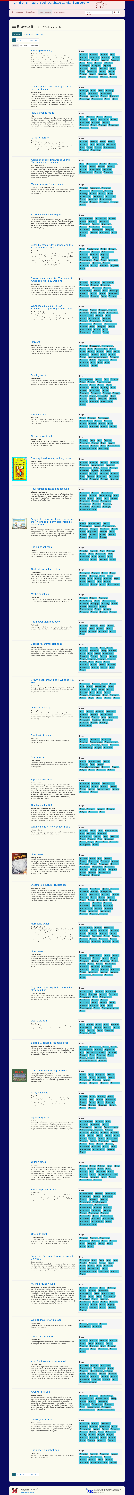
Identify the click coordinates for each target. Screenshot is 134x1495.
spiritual (83, 401)
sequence (103, 74)
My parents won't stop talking (47, 184)
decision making (101, 349)
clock (101, 313)
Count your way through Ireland (49, 1070)
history (111, 167)
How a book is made (42, 112)
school (93, 74)
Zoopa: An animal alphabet (46, 643)
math (82, 581)
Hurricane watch (40, 923)
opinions (104, 1213)
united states (85, 332)
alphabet (93, 54)
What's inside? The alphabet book (50, 826)
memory (83, 695)
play (82, 71)
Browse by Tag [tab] (28, 34)
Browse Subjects (17, 12)
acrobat (83, 1340)
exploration (84, 717)
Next (31, 40)
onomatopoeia (109, 147)
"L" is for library (40, 137)
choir (82, 382)
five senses (103, 120)
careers (115, 57)
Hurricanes (37, 854)
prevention (109, 867)
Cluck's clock (38, 1162)
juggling (83, 1346)
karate (83, 424)
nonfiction (106, 227)
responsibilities (93, 1407)
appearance (110, 1194)
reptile (112, 71)
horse (107, 692)
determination (85, 468)
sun (100, 363)
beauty (96, 1196)
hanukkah (84, 1133)
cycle (97, 601)
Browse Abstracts (45, 12)
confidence (111, 712)
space (82, 77)
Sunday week (38, 375)
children (100, 144)
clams (106, 761)
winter (113, 612)
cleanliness (84, 1241)
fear (89, 63)
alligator (83, 54)
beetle (90, 1025)
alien (82, 418)
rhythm (110, 1435)
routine (83, 399)
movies (83, 227)
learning (83, 473)
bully (103, 249)
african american (86, 218)
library (114, 120)
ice (82, 1052)
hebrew (94, 1133)
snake (94, 559)
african (83, 1324)
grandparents (85, 196)
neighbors (93, 199)
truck (96, 1008)
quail (98, 662)
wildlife (113, 1462)
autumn (104, 462)
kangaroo (94, 1346)
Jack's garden (39, 1020)
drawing (94, 714)
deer (111, 687)
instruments (111, 196)
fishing (98, 579)
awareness (94, 739)
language (107, 169)
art (82, 117)
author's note (92, 164)
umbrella (103, 559)
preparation (103, 360)
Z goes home (38, 414)
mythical (92, 424)
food (93, 91)
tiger (90, 842)
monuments (85, 263)
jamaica (111, 897)
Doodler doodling (40, 707)
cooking (93, 496)
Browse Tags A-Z (31, 12)
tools (115, 99)
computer (111, 144)
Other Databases (102, 8)
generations (84, 224)
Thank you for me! (41, 1419)
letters (91, 789)
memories (113, 260)
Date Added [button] (33, 46)
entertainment (106, 714)
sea (92, 1055)
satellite (83, 939)
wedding (112, 296)
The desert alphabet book (45, 1450)
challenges (84, 465)
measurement (105, 93)
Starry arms (37, 757)
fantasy (95, 717)
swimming (101, 1058)
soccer (112, 327)
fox (106, 498)
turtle (102, 665)
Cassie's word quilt (42, 436)
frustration (84, 471)
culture (101, 167)
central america (95, 955)
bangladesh (95, 889)
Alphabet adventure (42, 779)
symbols (114, 266)
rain (92, 327)
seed (113, 360)
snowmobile (108, 1219)
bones (106, 523)
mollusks (83, 68)
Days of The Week (86, 315)
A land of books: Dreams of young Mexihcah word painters (50, 161)
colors (93, 120)
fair (109, 1260)
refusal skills (85, 1216)
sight (91, 698)
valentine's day (98, 1149)
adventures (84, 573)
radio (106, 936)
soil (93, 363)
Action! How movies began (46, 214)
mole (100, 1102)
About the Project (102, 4)
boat (112, 573)
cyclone (83, 894)
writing (113, 77)
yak (112, 667)
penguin (83, 1055)
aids (82, 249)
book (99, 117)
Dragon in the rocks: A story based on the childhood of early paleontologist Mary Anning (52, 522)
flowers (100, 352)
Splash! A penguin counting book (49, 1042)
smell (93, 125)
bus (93, 440)
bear (104, 684)
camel (83, 1291)
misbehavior (97, 1404)
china (93, 313)
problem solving (86, 609)
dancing (83, 194)
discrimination (107, 252)
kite (111, 554)
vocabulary (103, 448)
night (82, 839)
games (95, 471)
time (107, 99)
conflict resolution (99, 1202)
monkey (101, 659)
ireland (83, 1077)
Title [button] (21, 46)
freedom (107, 579)
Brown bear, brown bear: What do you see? (52, 681)
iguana (94, 656)
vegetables (84, 365)
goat (116, 579)
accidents (84, 1365)
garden (100, 628)
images (83, 169)
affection (83, 282)
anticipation (94, 346)
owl (94, 556)
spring (94, 612)
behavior (114, 462)
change (95, 60)
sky (103, 1005)
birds (102, 142)
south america (85, 329)
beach (83, 523)
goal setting (84, 501)
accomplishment (86, 991)
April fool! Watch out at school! (48, 1361)
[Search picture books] (118, 12)
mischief (112, 1374)
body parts (94, 57)
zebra (113, 559)
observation (95, 695)
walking (97, 1180)
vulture (95, 667)
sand (91, 770)
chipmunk (106, 188)
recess (102, 71)
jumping (107, 66)
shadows (83, 232)
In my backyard (40, 1092)
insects (109, 628)
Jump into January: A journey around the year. (52, 1257)
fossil (82, 532)
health (96, 257)
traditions (94, 401)
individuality (105, 471)
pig (99, 581)
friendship (105, 285)
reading (104, 1376)
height (105, 1429)
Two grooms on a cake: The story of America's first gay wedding (51, 279)
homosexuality (85, 260)
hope (94, 1003)
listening (93, 473)
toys (93, 1349)
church (91, 382)
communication (97, 465)
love (103, 260)
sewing (94, 266)
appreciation (107, 346)
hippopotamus (85, 836)
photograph (84, 230)
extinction (104, 529)
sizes (99, 698)
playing (90, 476)
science (102, 869)
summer (103, 612)
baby (105, 1047)
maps (91, 900)
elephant (112, 651)
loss (112, 532)
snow (82, 842)
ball (112, 54)
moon (83, 357)
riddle (98, 609)
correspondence (86, 1205)
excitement (84, 1000)
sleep (102, 584)
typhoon (93, 914)
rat (100, 839)
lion (103, 1346)
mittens (113, 1241)
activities (83, 310)
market (83, 390)
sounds (94, 232)
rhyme (83, 537)
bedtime (90, 117)
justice (97, 291)
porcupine (110, 1102)
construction (85, 997)
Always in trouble (41, 1391)
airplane (83, 858)
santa (95, 1216)
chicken (83, 496)
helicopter (96, 1210)
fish (91, 554)
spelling (102, 125)
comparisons (112, 313)
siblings (114, 202)
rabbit (107, 662)
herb (103, 354)
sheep (94, 584)
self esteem (84, 507)
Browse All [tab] (17, 34)
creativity (84, 714)
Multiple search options (94, 15)
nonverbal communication (98, 357)
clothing (105, 60)
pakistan (83, 327)
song (113, 1147)
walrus (113, 1349)
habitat (83, 1102)
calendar (105, 57)
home (92, 1102)
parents (83, 202)
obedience (109, 1404)
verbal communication (88, 448)
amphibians (84, 684)
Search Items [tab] (40, 34)
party (112, 68)
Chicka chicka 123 (41, 805)
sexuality (104, 266)
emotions (93, 221)
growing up (84, 66)
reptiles (83, 74)
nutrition (94, 96)
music (83, 199)
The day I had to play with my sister (51, 458)
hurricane (84, 864)
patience (93, 202)
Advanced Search (59, 12)
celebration (84, 60)
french (83, 318)
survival (93, 1307)
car (106, 379)
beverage (84, 91)
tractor (112, 1177)
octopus (91, 839)
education (84, 604)
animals (104, 54)
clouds (83, 861)
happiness (97, 288)
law (96, 260)
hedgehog (84, 656)
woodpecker (85, 845)
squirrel (92, 1108)
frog (90, 653)
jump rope (96, 66)
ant (102, 648)
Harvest (35, 342)
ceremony (113, 994)
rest (113, 396)
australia (102, 310)
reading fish (103, 396)
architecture (103, 418)
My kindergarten (40, 1117)
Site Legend (100, 6)
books (111, 142)
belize (105, 889)
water (94, 365)
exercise (83, 385)
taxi (103, 446)
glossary (109, 91)
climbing (99, 712)
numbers (103, 68)
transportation (106, 401)
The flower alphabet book (45, 621)
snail (112, 74)
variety (108, 698)
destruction (93, 861)
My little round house (43, 1283)
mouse (91, 581)
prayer (116, 393)
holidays (104, 1133)
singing (113, 399)
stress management (87, 1410)
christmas (94, 1199)
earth (82, 352)
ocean (102, 424)
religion (83, 1083)
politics (106, 263)
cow (82, 63)
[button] (114, 12)
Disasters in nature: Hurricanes (49, 884)
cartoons (83, 120)
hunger (112, 354)
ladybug (91, 659)
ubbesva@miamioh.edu (27, 1492)
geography (103, 930)
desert (114, 1454)
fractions (108, 63)
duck (89, 147)
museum (93, 534)
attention (93, 462)
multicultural (94, 227)
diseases (83, 255)
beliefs (83, 994)
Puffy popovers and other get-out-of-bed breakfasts (52, 87)
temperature (97, 99)
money (103, 1003)
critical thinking (105, 496)
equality (94, 285)
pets (105, 695)
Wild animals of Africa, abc (46, 1319)
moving (104, 1299)
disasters (105, 861)
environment (96, 1457)
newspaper (84, 122)
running (83, 426)
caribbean (84, 892)
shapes (104, 426)
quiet (92, 396)
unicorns (111, 665)
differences (84, 689)
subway (94, 446)
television (96, 942)
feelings (98, 63)
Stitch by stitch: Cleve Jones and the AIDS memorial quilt (52, 246)
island (83, 789)
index (82, 93)
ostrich (83, 662)
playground (92, 71)
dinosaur (84, 529)
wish (82, 1011)
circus (83, 1343)
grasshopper (108, 653)
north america (85, 324)
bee (102, 626)
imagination (98, 196)
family (102, 194)
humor (103, 1374)
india (93, 897)
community (84, 191)
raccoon (92, 1105)
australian (104, 1454)
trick (115, 1379)
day (95, 997)
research (83, 869)
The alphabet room (42, 547)
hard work (84, 354)
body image (107, 1196)
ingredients (92, 93)
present (106, 122)
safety (93, 869)
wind (115, 942)
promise (83, 396)
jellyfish (113, 656)
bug (106, 1025)
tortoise (103, 77)
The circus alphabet (42, 1336)
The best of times (41, 735)
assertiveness (107, 493)
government (85, 257)
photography (97, 230)
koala (82, 659)
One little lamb (39, 1234)
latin (82, 1135)
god (109, 385)
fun (104, 717)
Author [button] (26, 46)
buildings (93, 994)
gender (114, 958)
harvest (94, 354)
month (94, 68)
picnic (92, 1432)
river (110, 424)
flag (91, 1074)
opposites (84, 1376)
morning (83, 321)
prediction (96, 906)
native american (86, 172)
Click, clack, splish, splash (46, 569)
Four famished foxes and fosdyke (50, 488)
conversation (97, 191)
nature (98, 172)
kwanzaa (114, 1133)
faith (92, 385)
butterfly (83, 651)
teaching (114, 479)
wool (90, 1246)
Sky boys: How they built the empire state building (51, 988)
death (97, 526)
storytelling (93, 77)
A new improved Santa (44, 1189)
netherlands (85, 903)
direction (84, 930)
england (94, 529)
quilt (110, 556)
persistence (107, 720)
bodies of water (86, 421)
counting (115, 60)
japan (82, 900)
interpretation (94, 169)
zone (105, 332)
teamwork (84, 128)
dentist (93, 194)
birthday (83, 57)
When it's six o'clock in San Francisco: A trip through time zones (51, 307)
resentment (114, 476)
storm (83, 872)
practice (106, 393)
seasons (83, 479)
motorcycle (93, 1213)
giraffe (109, 1343)
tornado (92, 872)
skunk (112, 1105)
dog (82, 147)
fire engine (102, 833)
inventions (106, 224)
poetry (103, 606)
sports (97, 329)
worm (104, 667)
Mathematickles (40, 594)
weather (96, 332)
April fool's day (85, 1368)
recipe (104, 96)
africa (93, 310)
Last (36, 40)
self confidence (107, 1216)
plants (93, 360)
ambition (99, 991)
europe (99, 315)
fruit (101, 91)
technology (84, 99)
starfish (111, 770)
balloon (113, 1340)
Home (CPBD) (100, 2)
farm (82, 579)
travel (82, 205)
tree (107, 363)
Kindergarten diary (41, 50)
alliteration (84, 493)
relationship (113, 293)
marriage (114, 291)
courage (95, 252)
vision (82, 235)
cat (92, 144)
